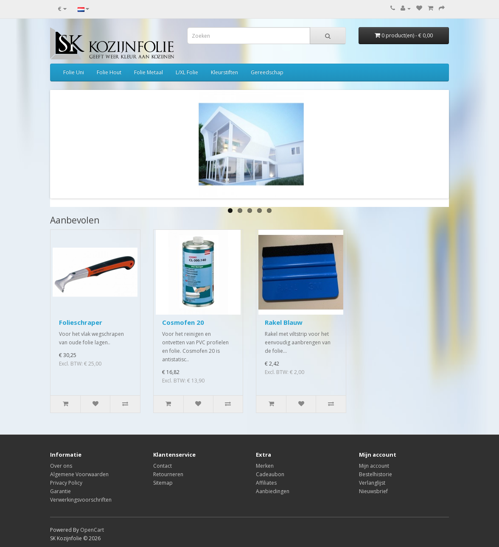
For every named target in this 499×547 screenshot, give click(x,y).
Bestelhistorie (375, 474)
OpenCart (92, 529)
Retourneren (168, 474)
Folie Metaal (148, 72)
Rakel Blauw (284, 322)
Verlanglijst (372, 482)
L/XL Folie (187, 72)
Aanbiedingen (272, 491)
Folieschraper (80, 322)
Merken (265, 465)
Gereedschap (267, 72)
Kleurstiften (224, 72)
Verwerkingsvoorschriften (81, 499)
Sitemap (163, 482)
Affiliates (266, 482)
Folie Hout (109, 72)
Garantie (60, 491)
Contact (162, 465)
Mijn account (374, 465)
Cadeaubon (270, 474)
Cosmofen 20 (183, 322)
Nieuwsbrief (373, 491)
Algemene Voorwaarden (79, 474)
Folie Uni (73, 72)
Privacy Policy (66, 482)
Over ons (61, 465)
